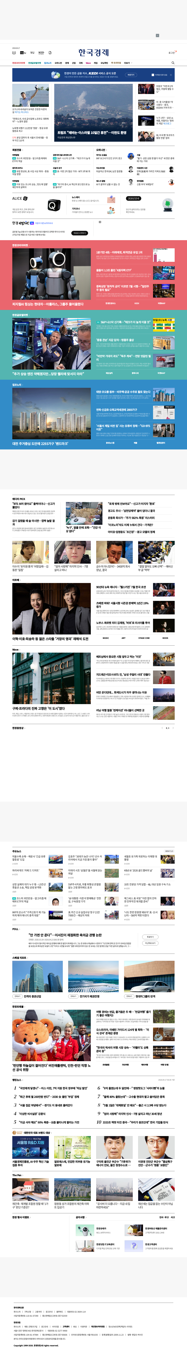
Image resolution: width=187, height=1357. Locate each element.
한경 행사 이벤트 (20, 1217)
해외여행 (144, 1064)
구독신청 (27, 1311)
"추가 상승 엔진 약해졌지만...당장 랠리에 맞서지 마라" (48, 374)
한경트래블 (17, 1006)
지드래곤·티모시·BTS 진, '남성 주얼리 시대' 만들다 (123, 674)
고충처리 (38, 1311)
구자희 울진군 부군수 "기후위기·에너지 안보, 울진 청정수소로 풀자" (113, 1165)
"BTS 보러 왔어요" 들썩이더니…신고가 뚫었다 (33, 505)
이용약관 (83, 1326)
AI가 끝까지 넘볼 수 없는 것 (108, 184)
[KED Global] (41, 52)
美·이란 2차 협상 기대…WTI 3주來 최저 (71, 173)
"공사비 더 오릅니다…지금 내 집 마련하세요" (113, 1205)
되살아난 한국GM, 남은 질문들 (109, 171)
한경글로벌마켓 (34, 62)
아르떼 (15, 580)
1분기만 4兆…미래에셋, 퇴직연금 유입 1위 (119, 252)
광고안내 (49, 1311)
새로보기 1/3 (169, 851)
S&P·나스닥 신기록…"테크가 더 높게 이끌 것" (71, 160)
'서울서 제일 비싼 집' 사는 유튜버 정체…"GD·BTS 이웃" (123, 427)
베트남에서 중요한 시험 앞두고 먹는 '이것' (118, 657)
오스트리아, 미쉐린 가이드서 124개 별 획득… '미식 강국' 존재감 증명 (122, 1031)
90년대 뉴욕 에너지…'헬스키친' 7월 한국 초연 (121, 587)
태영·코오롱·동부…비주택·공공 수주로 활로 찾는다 (123, 392)
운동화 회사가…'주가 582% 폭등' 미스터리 (131, 518)
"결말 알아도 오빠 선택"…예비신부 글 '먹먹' (155, 568)
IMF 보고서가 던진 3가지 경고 (109, 158)
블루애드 (59, 1311)
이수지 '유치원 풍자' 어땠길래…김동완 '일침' (30, 568)
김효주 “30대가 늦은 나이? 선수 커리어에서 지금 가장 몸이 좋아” (85, 858)
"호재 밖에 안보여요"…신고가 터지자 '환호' (131, 504)
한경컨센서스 (111, 303)
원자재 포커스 (17, 168)
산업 (74, 62)
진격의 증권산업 (26, 996)
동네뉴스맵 (110, 442)
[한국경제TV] (23, 52)
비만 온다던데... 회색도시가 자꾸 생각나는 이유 (121, 692)
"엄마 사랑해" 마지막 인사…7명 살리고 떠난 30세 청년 (132, 1114)
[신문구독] (50, 52)
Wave (88, 62)
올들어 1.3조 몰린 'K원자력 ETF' (113, 270)
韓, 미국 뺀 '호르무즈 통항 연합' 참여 (165, 136)
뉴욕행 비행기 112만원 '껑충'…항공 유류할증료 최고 (30, 129)
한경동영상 (17, 728)
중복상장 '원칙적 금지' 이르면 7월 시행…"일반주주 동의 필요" (122, 288)
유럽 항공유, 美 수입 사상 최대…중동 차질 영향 (30, 173)
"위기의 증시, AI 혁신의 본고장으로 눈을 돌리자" (71, 186)
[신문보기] (14, 52)
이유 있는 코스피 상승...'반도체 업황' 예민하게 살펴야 (30, 186)
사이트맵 (55, 1326)
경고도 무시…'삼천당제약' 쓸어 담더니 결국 (131, 511)
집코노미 (47, 62)
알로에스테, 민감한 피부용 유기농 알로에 (72, 1163)
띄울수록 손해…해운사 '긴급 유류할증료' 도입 (28, 858)
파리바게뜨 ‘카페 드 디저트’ (25, 870)
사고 (173, 1217)
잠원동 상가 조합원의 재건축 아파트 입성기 (71, 1205)
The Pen (16, 1175)
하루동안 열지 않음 (161, 75)
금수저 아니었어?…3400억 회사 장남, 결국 (113, 568)
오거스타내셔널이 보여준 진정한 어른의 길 (29, 111)
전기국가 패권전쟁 (83, 996)
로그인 (172, 52)
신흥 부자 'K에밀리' (145, 184)
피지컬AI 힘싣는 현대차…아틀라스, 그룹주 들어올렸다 (47, 304)
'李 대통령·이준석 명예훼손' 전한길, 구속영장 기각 (84, 899)
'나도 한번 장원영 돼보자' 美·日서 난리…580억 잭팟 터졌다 (141, 913)
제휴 (26, 1326)
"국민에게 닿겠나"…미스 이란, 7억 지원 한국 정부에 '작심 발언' (53, 1088)
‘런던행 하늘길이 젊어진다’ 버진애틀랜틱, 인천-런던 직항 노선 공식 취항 (51, 1067)
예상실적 (109, 373)
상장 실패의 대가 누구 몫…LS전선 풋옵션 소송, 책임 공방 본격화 (29, 885)
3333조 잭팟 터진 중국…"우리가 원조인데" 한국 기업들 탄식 (135, 1122)
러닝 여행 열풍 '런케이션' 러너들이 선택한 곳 (120, 710)
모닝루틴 (104, 62)
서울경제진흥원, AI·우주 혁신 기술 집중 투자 (30, 1163)
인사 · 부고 (164, 1217)
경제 (67, 62)
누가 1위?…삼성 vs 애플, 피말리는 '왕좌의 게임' (165, 120)
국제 (81, 62)
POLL (15, 929)
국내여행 (125, 1064)
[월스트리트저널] (32, 52)
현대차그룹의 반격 (139, 996)
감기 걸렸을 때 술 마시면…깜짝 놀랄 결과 (33, 522)
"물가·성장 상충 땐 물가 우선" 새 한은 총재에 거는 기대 (155, 160)
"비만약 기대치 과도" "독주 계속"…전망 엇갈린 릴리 (123, 357)
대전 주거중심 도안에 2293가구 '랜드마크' (40, 443)
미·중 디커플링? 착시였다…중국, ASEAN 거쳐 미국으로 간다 (164, 106)
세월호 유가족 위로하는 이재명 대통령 (140, 858)
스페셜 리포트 (19, 957)
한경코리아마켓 (18, 62)
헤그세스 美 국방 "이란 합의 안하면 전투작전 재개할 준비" (140, 899)
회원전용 (16, 150)
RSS (74, 1326)
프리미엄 (117, 62)
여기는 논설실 (101, 155)
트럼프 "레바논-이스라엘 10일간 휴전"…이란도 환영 (92, 132)
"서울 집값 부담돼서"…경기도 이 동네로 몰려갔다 (45, 1105)
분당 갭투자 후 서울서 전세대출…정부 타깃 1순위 (30, 139)
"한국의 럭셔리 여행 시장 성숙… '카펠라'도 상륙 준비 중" (122, 1049)
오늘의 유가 (57, 168)
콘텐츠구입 (33, 1326)
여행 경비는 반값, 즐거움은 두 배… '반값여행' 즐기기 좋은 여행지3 (123, 1013)
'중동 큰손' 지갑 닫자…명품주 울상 (115, 340)
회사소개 (17, 1311)
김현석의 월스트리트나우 (62, 155)
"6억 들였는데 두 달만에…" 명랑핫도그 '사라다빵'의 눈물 (133, 1088)
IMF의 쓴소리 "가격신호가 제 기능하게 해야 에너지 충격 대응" (29, 913)
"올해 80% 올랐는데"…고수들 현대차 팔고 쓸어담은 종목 (134, 1097)
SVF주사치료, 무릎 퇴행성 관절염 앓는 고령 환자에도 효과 (84, 885)
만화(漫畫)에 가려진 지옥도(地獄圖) (151, 173)
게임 (95, 62)
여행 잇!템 (164, 1064)
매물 (135, 442)
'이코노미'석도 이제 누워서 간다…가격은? (130, 525)
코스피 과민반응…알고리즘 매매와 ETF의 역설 (29, 160)
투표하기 (150, 936)
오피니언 (58, 62)
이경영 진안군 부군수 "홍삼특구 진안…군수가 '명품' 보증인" (155, 1163)
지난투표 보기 (150, 943)
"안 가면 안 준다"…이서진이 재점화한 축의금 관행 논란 (65, 935)
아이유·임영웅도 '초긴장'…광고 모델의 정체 (131, 532)
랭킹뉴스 (16, 1080)
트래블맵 (106, 1064)
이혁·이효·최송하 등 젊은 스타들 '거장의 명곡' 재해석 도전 (50, 639)
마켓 (161, 303)
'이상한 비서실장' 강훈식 (32, 1114)
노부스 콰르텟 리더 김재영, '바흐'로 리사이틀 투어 (123, 623)
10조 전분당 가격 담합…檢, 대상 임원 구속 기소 (147, 884)
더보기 (127, 63)
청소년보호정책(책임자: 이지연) (120, 1326)
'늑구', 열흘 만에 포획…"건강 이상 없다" (83, 529)
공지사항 (80, 1217)
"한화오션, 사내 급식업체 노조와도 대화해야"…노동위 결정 (30, 120)
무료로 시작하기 (80, 233)
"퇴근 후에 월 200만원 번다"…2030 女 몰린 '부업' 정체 (49, 1097)
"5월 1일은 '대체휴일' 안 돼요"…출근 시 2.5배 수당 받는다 (134, 1105)
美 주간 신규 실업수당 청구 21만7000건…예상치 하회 (84, 913)
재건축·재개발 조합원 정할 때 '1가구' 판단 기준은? (30, 1205)
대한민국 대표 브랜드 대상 (37, 1132)
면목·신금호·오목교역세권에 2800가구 (116, 410)
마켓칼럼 (15, 155)
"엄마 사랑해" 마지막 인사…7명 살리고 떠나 (71, 568)
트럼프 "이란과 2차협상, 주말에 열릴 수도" (165, 88)
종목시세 (135, 373)
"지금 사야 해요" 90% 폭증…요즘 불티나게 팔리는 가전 (49, 1122)
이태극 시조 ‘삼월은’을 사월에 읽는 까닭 (85, 872)
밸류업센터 (161, 442)
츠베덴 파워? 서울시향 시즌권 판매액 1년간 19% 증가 (122, 605)
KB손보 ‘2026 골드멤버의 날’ (138, 870)
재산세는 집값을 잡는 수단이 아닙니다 (155, 1205)
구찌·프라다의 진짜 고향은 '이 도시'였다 (38, 708)
